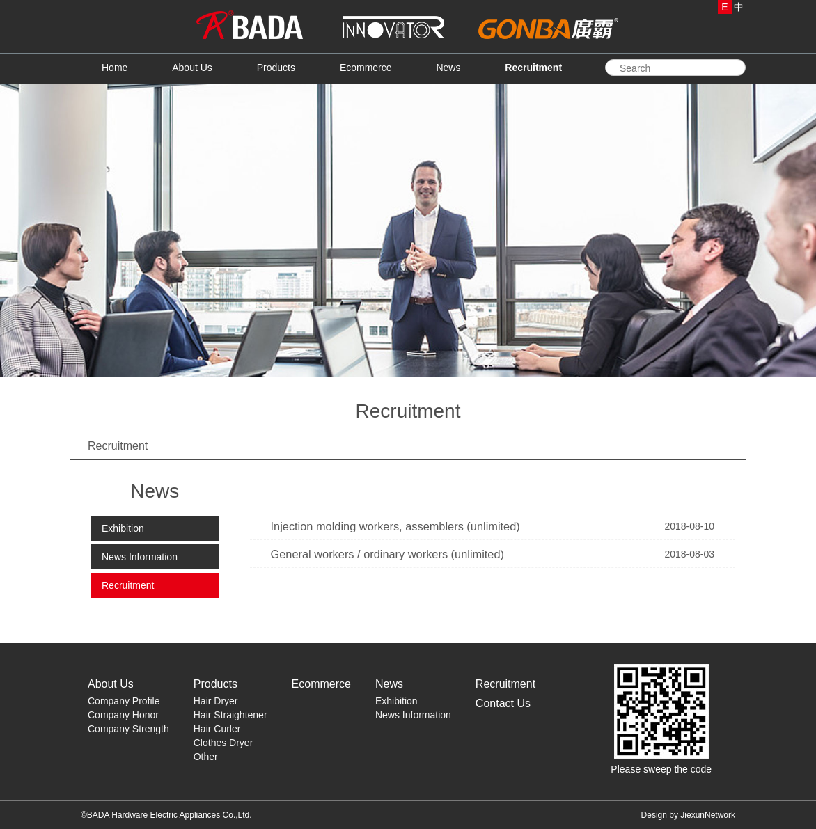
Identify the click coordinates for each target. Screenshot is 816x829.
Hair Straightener (230, 714)
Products (276, 67)
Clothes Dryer (223, 742)
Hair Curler (217, 728)
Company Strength (128, 728)
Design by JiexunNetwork (688, 815)
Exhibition (123, 528)
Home (114, 67)
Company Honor (123, 714)
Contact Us (503, 703)
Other (206, 756)
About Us (192, 67)
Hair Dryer (216, 700)
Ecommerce (366, 67)
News (448, 67)
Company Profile (124, 700)
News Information (140, 556)
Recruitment (533, 67)
